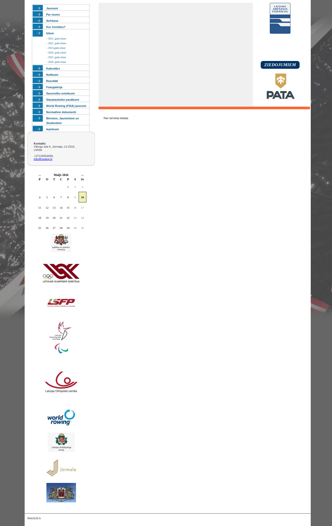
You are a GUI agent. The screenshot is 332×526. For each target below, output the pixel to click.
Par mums (53, 14)
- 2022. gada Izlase (56, 43)
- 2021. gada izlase (56, 38)
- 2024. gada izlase (56, 52)
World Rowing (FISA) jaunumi (66, 105)
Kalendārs (53, 68)
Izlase (50, 33)
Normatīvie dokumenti (61, 112)
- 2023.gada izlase (56, 47)
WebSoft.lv (34, 518)
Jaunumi (52, 8)
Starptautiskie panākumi (62, 99)
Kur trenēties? (56, 27)
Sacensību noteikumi (60, 93)
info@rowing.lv (43, 159)
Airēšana (52, 20)
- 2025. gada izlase (56, 57)
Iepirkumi (52, 129)
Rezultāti (52, 81)
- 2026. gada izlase (56, 61)
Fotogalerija (54, 87)
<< (39, 175)
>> (82, 175)
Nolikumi (52, 74)
